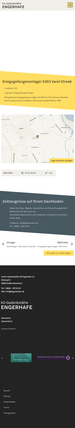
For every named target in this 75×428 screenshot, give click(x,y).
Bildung (7, 396)
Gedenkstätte (10, 402)
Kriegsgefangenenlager (23, 93)
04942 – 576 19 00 (21, 226)
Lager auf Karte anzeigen (61, 160)
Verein (6, 407)
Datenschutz (6, 321)
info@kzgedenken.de (29, 223)
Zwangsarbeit (9, 413)
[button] (2, 358)
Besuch (7, 390)
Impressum (6, 318)
